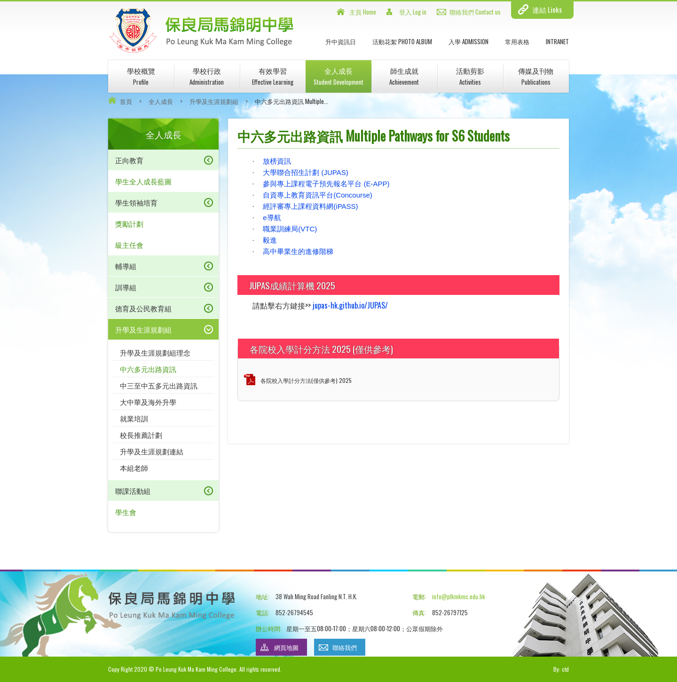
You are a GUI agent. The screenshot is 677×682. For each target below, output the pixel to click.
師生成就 (404, 76)
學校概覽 (141, 76)
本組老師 (134, 467)
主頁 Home (362, 11)
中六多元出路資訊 (148, 369)
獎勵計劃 (129, 223)
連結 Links (547, 9)
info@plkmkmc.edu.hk (458, 596)
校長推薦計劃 (141, 434)
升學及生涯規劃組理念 (155, 352)
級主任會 (129, 244)
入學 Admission (468, 41)
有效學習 (272, 76)
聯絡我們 (344, 647)
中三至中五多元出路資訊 (158, 385)
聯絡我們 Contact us (475, 11)
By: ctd (561, 669)
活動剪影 (470, 76)
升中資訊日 (340, 41)
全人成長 (338, 76)
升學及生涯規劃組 (213, 101)
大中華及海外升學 (148, 402)
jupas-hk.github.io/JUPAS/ (350, 305)
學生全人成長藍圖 (143, 181)
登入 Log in (412, 11)
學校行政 (206, 76)
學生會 (125, 512)
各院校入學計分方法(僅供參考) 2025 (306, 380)
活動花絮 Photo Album (402, 41)
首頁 (126, 101)
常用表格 (517, 41)
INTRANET (557, 41)
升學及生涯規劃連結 (151, 451)
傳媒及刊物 (535, 76)
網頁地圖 (286, 647)
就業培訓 (134, 418)
